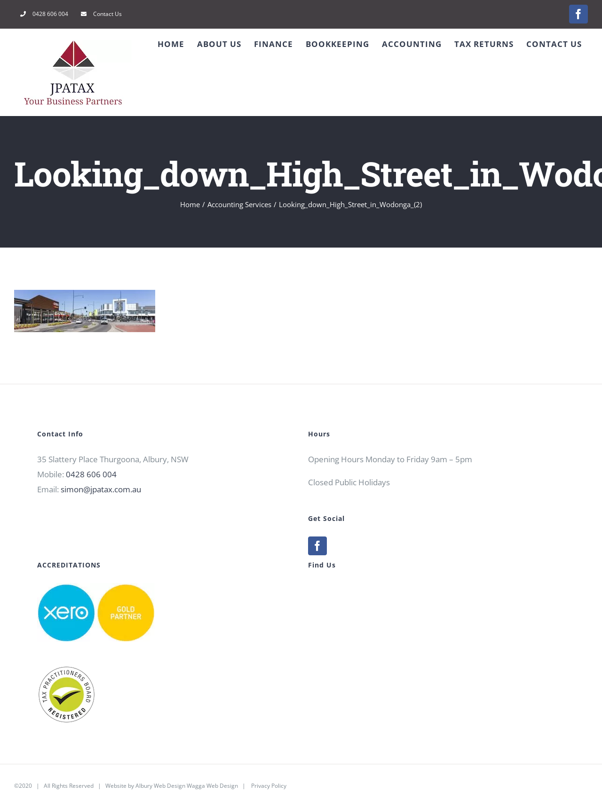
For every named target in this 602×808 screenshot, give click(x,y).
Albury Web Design (160, 786)
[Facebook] (317, 545)
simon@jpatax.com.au (101, 489)
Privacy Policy (268, 786)
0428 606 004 (91, 474)
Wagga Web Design (212, 786)
